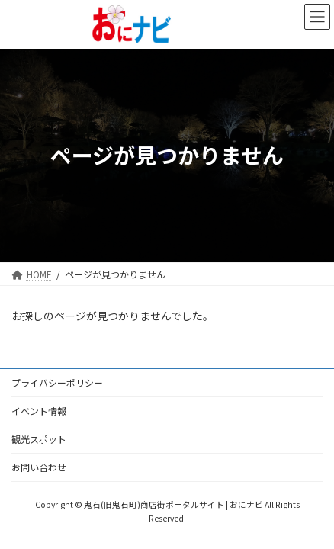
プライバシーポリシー (57, 382)
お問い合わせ (38, 467)
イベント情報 (38, 410)
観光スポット (38, 438)
